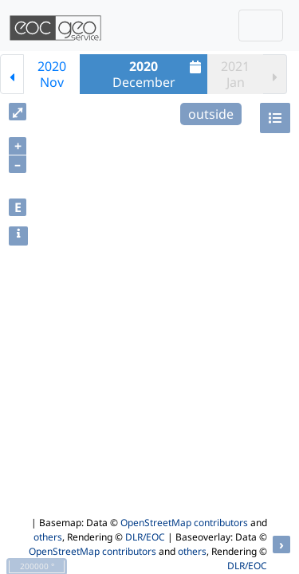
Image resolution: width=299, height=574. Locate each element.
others (47, 537)
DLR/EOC (145, 537)
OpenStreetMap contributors (184, 522)
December (159, 74)
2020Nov (51, 74)
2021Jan (235, 74)
